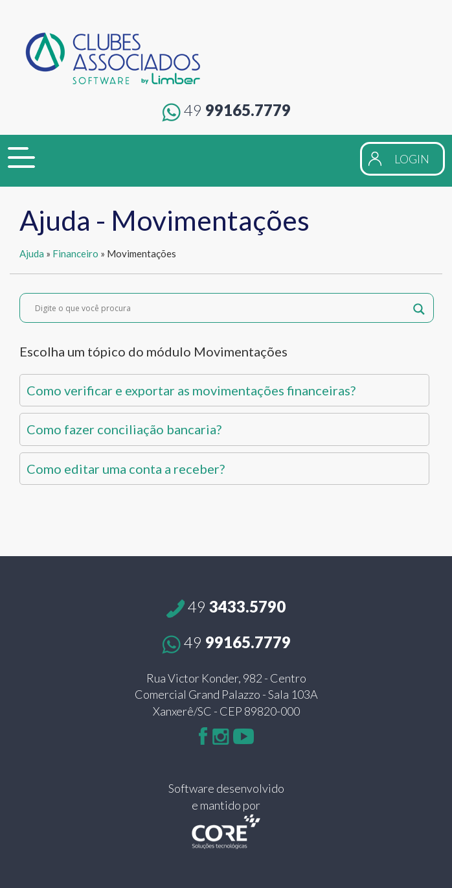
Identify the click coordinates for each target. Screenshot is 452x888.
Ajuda (31, 253)
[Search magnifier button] (419, 308)
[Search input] (221, 308)
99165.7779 (226, 109)
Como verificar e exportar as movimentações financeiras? (191, 390)
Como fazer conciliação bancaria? (124, 429)
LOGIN (411, 159)
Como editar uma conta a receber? (126, 468)
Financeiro (75, 253)
